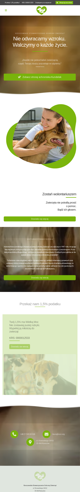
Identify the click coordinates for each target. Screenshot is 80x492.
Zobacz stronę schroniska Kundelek (39, 77)
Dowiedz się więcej (39, 219)
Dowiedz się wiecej (39, 277)
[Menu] (6, 10)
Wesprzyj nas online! (64, 2)
